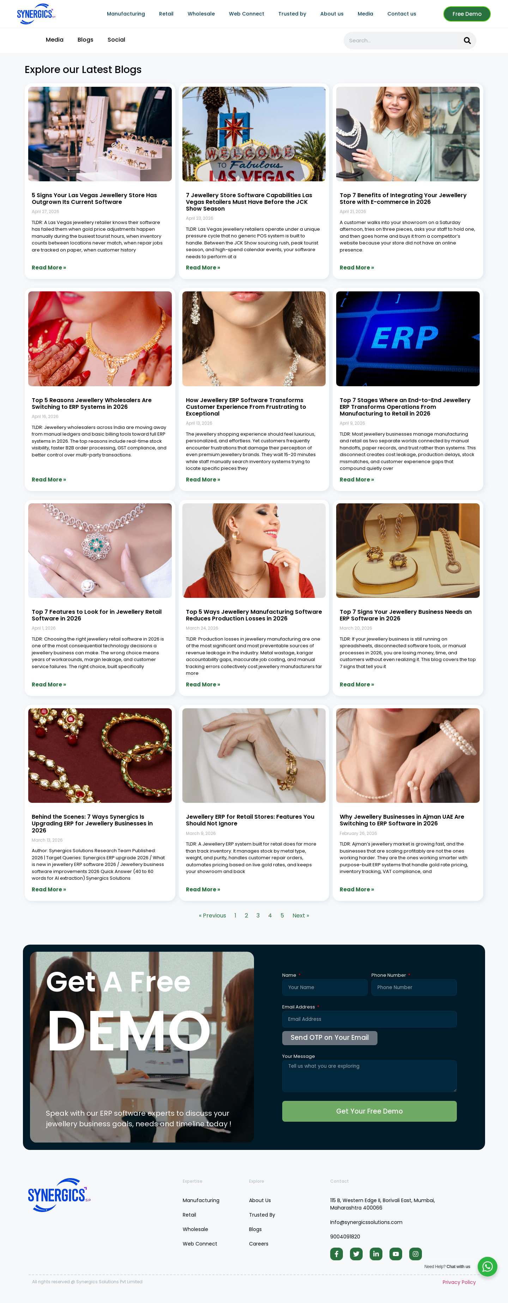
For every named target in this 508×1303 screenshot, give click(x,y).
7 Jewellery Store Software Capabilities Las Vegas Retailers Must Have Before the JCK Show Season (249, 202)
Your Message (298, 1057)
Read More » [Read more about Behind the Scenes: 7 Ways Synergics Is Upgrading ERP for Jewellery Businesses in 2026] (49, 889)
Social (116, 40)
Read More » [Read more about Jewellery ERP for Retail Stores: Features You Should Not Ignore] (203, 889)
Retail (166, 13)
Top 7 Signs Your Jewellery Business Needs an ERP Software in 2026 (406, 615)
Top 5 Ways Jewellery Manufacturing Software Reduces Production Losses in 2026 (254, 615)
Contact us (401, 13)
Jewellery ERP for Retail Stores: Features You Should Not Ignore (250, 820)
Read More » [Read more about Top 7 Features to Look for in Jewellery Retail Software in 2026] (49, 684)
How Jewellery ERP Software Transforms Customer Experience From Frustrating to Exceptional (246, 407)
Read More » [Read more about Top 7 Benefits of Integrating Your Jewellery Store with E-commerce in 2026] (357, 267)
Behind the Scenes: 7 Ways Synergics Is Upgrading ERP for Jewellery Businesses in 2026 (92, 823)
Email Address (299, 1007)
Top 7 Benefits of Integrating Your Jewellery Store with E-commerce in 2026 (403, 198)
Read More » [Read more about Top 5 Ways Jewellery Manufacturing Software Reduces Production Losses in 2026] (203, 684)
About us (332, 13)
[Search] (467, 40)
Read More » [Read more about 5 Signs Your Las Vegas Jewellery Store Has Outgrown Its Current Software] (49, 267)
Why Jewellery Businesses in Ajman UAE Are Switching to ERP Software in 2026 (402, 820)
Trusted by (292, 13)
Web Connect (246, 13)
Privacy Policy (459, 1287)
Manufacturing (126, 13)
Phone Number (389, 975)
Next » (300, 915)
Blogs (85, 40)
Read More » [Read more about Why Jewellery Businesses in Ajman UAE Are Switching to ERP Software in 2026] (357, 889)
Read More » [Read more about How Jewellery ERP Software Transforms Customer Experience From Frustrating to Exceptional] (203, 479)
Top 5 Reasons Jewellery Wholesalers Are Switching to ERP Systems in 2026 (92, 403)
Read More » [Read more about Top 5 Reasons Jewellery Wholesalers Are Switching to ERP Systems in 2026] (49, 479)
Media (365, 13)
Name (289, 975)
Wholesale (201, 13)
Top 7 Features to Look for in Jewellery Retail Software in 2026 (97, 615)
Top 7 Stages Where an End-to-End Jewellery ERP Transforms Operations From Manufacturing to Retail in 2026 (405, 407)
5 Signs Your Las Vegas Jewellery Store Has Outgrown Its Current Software (94, 198)
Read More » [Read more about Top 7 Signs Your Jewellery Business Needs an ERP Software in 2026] (357, 684)
